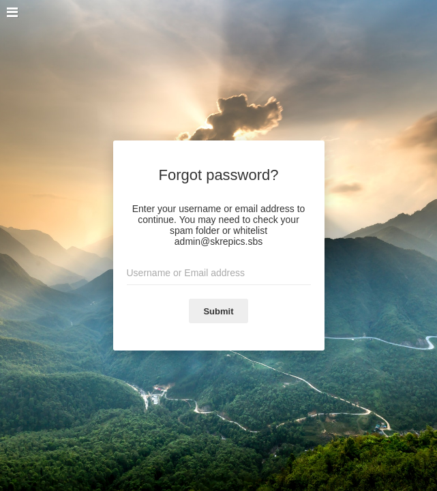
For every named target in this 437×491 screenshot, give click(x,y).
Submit (218, 311)
